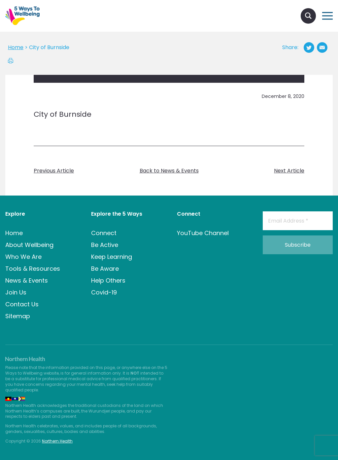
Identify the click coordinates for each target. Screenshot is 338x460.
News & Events (26, 280)
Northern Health (57, 441)
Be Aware (105, 268)
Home (14, 233)
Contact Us (22, 304)
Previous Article (54, 170)
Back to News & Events (169, 170)
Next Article (289, 170)
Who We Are (23, 257)
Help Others (108, 280)
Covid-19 (104, 292)
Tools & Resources (32, 268)
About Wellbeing (29, 245)
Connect (104, 233)
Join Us (15, 292)
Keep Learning (111, 257)
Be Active (104, 245)
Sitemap (17, 316)
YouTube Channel (203, 233)
